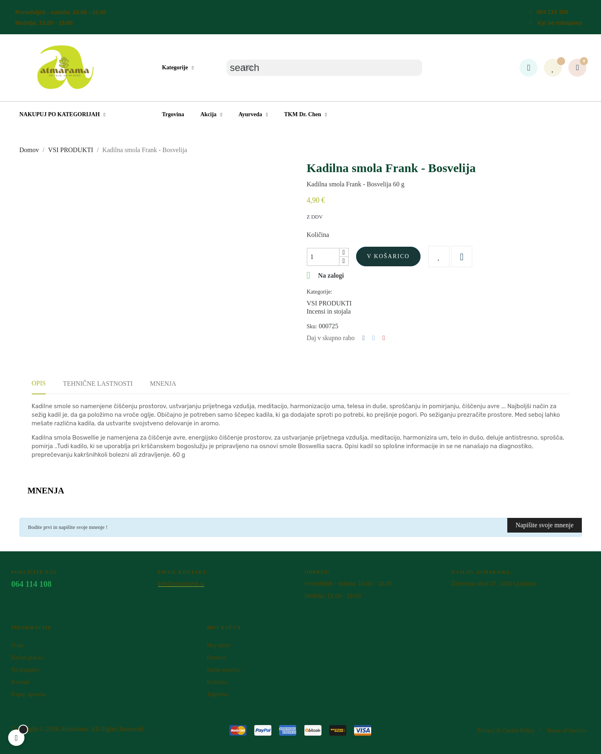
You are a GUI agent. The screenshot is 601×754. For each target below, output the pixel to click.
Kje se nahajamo (559, 23)
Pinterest (384, 338)
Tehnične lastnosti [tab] (97, 383)
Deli (363, 338)
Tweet (373, 338)
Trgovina (217, 694)
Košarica (217, 682)
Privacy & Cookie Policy (506, 730)
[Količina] (323, 257)
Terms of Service (566, 730)
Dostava (216, 657)
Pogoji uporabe (28, 694)
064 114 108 (552, 12)
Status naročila (223, 670)
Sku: (312, 326)
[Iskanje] (324, 68)
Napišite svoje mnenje (544, 525)
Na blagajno (25, 670)
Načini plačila (27, 657)
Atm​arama (74, 728)
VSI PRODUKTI (329, 303)
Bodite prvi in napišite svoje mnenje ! (68, 527)
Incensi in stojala (329, 311)
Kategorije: (319, 292)
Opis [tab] (39, 383)
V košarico (388, 256)
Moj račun (218, 645)
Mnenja (163, 383)
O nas (17, 645)
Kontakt (20, 682)
